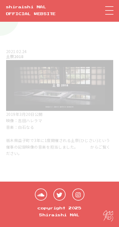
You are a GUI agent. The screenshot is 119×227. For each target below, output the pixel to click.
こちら (84, 147)
